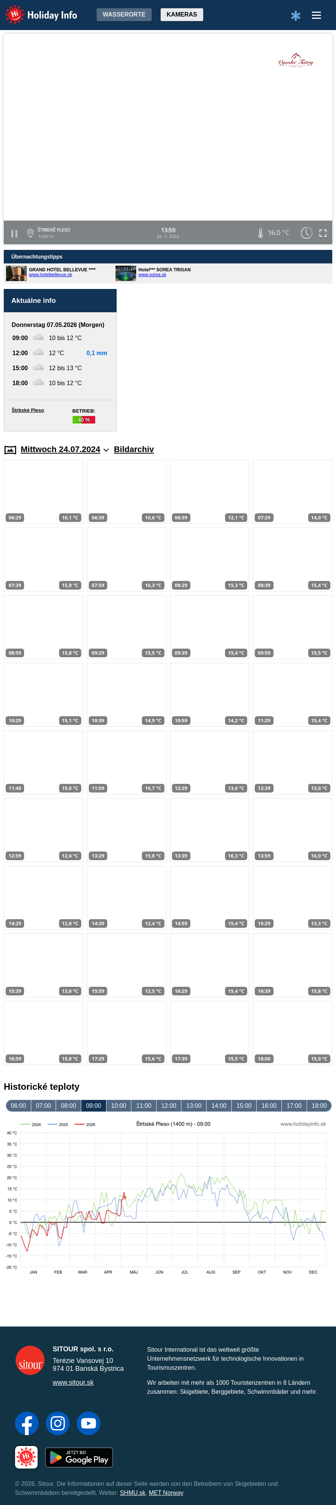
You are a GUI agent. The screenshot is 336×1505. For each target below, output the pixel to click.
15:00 (244, 1106)
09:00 (93, 1106)
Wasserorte (124, 14)
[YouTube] (88, 1424)
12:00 (168, 1106)
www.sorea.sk (152, 274)
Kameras (182, 14)
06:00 (18, 1106)
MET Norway (166, 1493)
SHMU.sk (133, 1493)
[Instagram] (58, 1424)
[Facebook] (27, 1424)
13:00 (193, 1106)
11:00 (143, 1106)
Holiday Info (34, 9)
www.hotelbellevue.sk (50, 274)
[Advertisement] (228, 360)
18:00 (319, 1106)
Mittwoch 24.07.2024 (65, 449)
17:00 (294, 1106)
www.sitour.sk (73, 1382)
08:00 (68, 1106)
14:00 (219, 1106)
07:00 (43, 1106)
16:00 (269, 1106)
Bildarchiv (134, 449)
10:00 (118, 1106)
